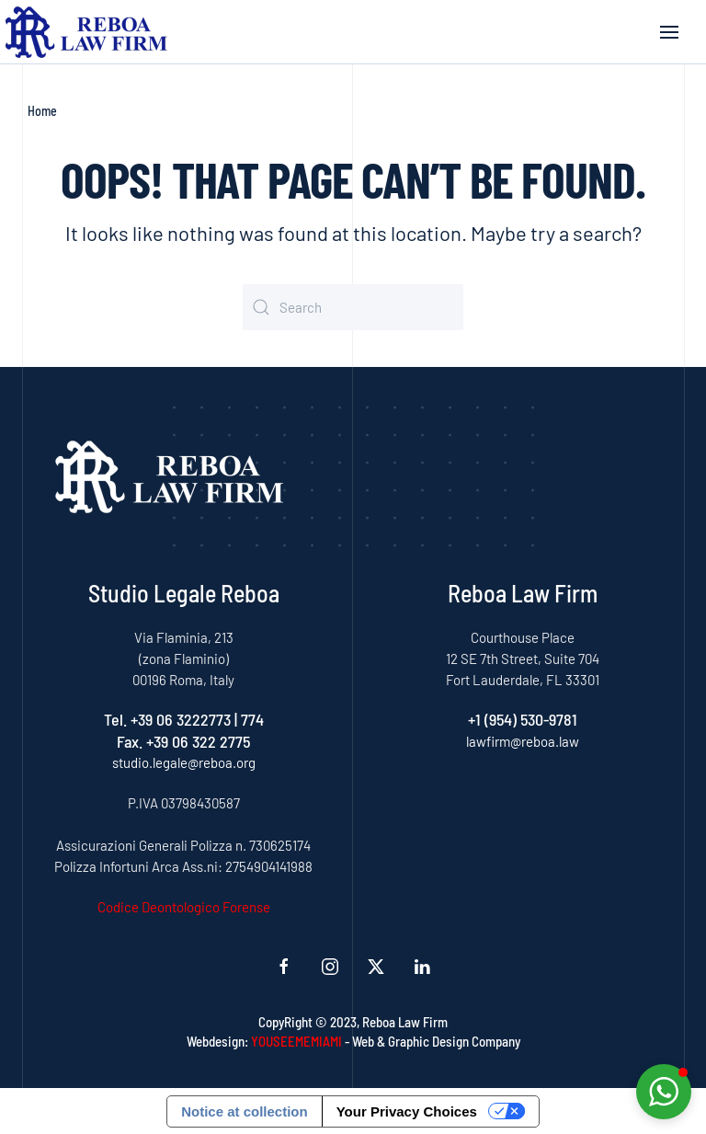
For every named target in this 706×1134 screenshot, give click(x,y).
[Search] (353, 307)
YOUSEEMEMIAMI (296, 1041)
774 (252, 719)
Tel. (117, 719)
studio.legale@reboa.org (184, 762)
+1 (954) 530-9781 (522, 719)
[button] (669, 32)
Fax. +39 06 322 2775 (183, 741)
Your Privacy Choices (406, 1111)
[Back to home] (87, 32)
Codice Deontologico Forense (183, 907)
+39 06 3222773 (181, 719)
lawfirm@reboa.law (522, 741)
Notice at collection (244, 1111)
